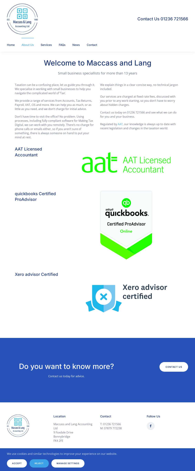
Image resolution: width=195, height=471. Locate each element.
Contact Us (174, 366)
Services (46, 45)
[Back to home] (22, 18)
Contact (92, 45)
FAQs (62, 45)
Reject (39, 463)
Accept (17, 463)
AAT (120, 124)
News (76, 45)
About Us (28, 45)
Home (11, 45)
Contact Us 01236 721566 (162, 18)
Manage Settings (68, 463)
